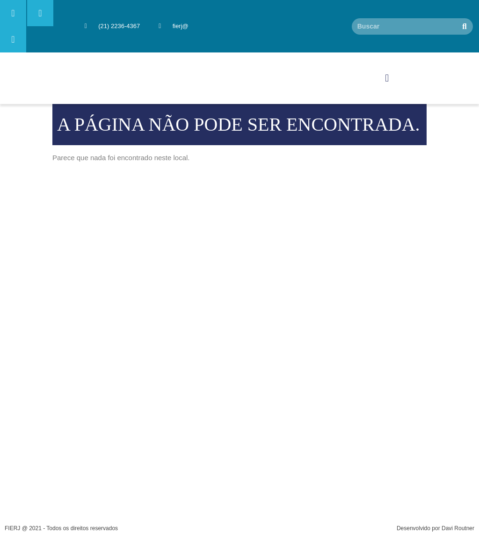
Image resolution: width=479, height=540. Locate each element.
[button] (387, 78)
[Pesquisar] (465, 26)
